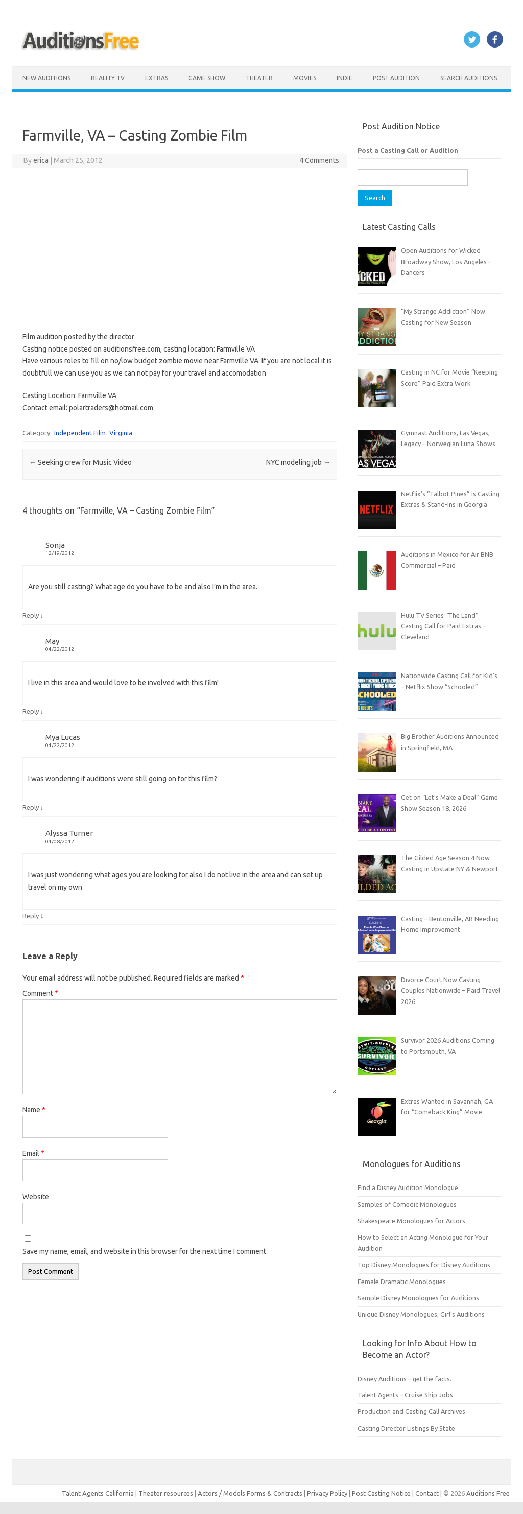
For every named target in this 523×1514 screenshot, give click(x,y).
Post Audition (396, 78)
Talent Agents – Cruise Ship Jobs (405, 1395)
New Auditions (46, 78)
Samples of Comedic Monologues (407, 1204)
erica (41, 160)
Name (33, 1110)
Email (33, 1153)
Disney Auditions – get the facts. (404, 1378)
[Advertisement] (180, 249)
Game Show (206, 78)
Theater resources (165, 1493)
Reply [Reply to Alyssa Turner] (30, 915)
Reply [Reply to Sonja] (30, 615)
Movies (304, 78)
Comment (40, 993)
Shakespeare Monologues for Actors (411, 1220)
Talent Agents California (98, 1493)
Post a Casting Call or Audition (408, 150)
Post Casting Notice (381, 1493)
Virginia (120, 432)
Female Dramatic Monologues (402, 1281)
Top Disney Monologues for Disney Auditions (424, 1264)
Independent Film (80, 432)
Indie (344, 78)
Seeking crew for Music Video (80, 462)
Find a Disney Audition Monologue (408, 1187)
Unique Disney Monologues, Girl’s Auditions (421, 1314)
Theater (259, 78)
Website (35, 1197)
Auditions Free (488, 1493)
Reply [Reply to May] (30, 711)
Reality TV (108, 78)
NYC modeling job (298, 462)
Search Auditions (468, 78)
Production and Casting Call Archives (411, 1411)
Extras (156, 78)
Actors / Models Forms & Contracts (250, 1493)
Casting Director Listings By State (406, 1428)
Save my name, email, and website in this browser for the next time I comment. (145, 1251)
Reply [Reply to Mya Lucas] (30, 807)
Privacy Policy (328, 1493)
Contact (427, 1493)
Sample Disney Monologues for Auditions (418, 1297)
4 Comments (319, 160)
